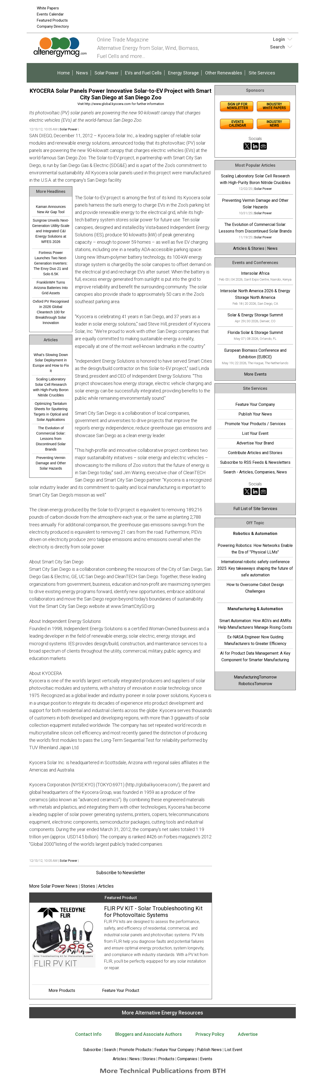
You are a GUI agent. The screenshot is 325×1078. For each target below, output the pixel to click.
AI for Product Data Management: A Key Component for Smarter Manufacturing (255, 656)
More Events (255, 374)
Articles (106, 886)
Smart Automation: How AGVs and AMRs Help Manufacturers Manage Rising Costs (255, 624)
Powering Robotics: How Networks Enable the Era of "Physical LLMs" (255, 549)
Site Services (262, 72)
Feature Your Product (120, 990)
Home (63, 72)
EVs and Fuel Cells (143, 72)
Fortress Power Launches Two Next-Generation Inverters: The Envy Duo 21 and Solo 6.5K (51, 263)
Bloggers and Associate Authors (148, 1034)
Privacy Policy (210, 1034)
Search (110, 1049)
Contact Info (88, 1034)
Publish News (209, 1049)
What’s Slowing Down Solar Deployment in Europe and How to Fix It (51, 363)
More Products (61, 990)
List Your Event (255, 433)
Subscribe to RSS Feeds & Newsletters (255, 462)
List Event (233, 1049)
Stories (88, 886)
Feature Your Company (255, 404)
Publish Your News (255, 414)
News (82, 72)
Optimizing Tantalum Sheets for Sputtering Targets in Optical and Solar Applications (51, 412)
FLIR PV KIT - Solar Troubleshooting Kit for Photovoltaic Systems (153, 911)
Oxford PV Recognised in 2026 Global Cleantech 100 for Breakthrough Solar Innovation (51, 312)
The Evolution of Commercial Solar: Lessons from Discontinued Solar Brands (51, 438)
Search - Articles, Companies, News (255, 472)
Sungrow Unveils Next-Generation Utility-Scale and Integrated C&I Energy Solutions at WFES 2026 (50, 231)
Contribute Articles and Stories (255, 452)
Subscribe (92, 1049)
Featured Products (52, 20)
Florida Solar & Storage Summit (255, 332)
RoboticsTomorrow (255, 683)
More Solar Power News (53, 886)
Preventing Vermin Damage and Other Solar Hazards (51, 463)
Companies (187, 1058)
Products (166, 1058)
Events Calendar (50, 14)
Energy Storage (183, 72)
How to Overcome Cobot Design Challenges (255, 588)
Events (205, 1058)
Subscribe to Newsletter (120, 872)
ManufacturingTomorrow (255, 677)
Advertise (248, 1034)
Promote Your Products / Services (255, 423)
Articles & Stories (248, 248)
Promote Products (135, 1049)
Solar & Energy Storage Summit (255, 315)
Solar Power (106, 72)
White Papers (48, 8)
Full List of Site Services (255, 508)
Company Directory (53, 26)
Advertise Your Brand (255, 443)
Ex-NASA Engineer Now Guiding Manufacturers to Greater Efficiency (255, 640)
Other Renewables (223, 72)
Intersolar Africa (255, 273)
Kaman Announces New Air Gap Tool (51, 209)
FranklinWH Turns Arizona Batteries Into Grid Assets (51, 287)
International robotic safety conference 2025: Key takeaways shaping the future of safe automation (255, 568)
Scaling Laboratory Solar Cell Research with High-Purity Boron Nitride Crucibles (50, 387)
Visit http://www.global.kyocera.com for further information (120, 104)
